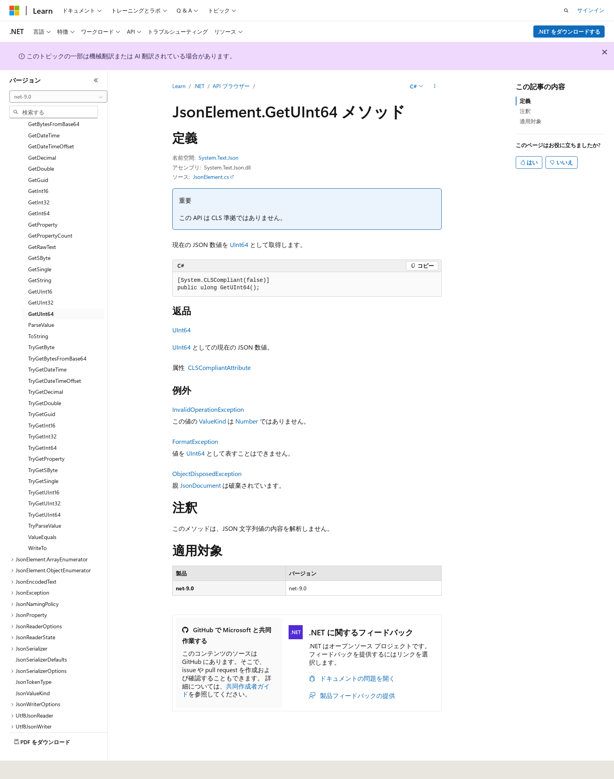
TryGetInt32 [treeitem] (42, 418)
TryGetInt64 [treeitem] (42, 429)
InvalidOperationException (208, 409)
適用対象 (531, 121)
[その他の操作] (435, 86)
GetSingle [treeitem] (39, 250)
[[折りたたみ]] (96, 80)
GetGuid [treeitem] (38, 161)
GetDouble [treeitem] (41, 150)
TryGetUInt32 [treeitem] (44, 485)
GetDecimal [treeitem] (42, 139)
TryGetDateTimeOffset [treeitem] (54, 362)
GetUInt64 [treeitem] (41, 295)
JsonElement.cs (211, 176)
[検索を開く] (566, 11)
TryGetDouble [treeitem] (44, 384)
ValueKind (212, 421)
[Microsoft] (14, 10)
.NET (199, 86)
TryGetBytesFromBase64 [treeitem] (57, 340)
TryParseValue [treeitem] (44, 507)
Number (246, 421)
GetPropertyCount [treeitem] (50, 217)
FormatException (195, 441)
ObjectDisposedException (207, 473)
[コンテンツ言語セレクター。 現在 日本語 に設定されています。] (25, 767)
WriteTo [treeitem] (37, 529)
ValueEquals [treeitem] (42, 518)
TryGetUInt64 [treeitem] (44, 496)
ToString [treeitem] (38, 317)
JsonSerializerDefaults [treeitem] (41, 641)
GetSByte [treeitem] (39, 239)
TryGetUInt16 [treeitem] (44, 474)
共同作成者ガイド (226, 690)
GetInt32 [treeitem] (39, 184)
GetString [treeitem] (39, 261)
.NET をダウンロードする (569, 31)
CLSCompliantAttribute (219, 367)
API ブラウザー (231, 86)
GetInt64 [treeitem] (39, 194)
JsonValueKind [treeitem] (33, 674)
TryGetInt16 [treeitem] (42, 407)
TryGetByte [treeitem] (41, 328)
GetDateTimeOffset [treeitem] (51, 128)
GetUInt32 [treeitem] (41, 284)
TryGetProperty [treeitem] (46, 440)
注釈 (525, 111)
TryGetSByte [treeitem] (43, 451)
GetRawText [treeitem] (42, 228)
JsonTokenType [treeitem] (33, 663)
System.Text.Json (218, 157)
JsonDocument (200, 485)
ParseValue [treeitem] (41, 306)
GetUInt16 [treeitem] (40, 273)
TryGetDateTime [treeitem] (47, 351)
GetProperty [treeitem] (43, 206)
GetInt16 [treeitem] (38, 172)
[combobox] (58, 96)
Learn (179, 86)
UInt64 (239, 244)
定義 (525, 101)
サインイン (591, 10)
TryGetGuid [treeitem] (41, 395)
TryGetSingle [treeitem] (43, 462)
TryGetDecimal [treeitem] (45, 373)
